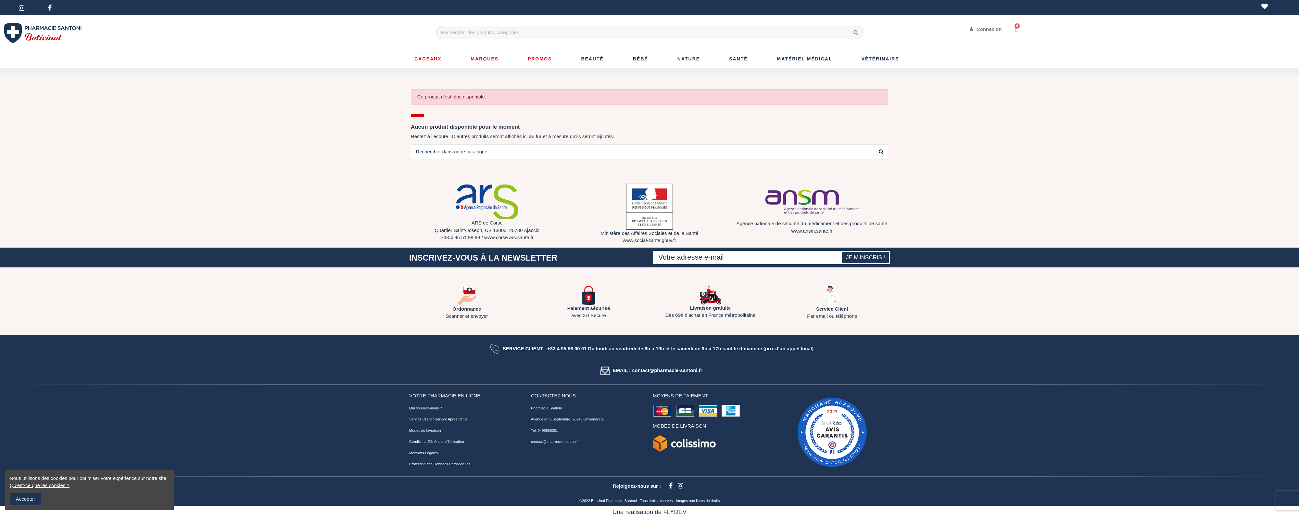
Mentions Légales (423, 453)
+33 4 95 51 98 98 (460, 237)
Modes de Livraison (425, 430)
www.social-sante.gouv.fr (649, 240)
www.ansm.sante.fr (812, 231)
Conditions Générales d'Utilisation (436, 442)
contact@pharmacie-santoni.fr (555, 442)
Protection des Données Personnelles (439, 464)
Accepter (25, 499)
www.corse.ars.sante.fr (509, 237)
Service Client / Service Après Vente (438, 419)
